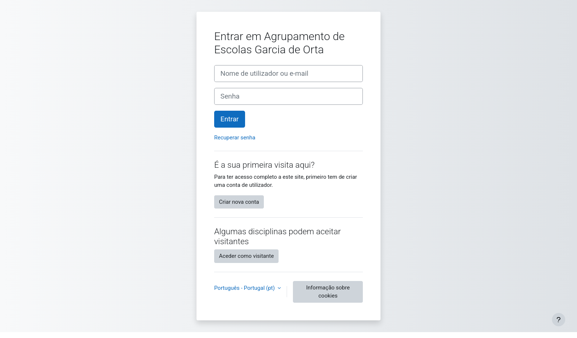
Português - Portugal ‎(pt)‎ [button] (245, 288)
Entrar (229, 119)
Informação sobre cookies (328, 291)
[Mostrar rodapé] (558, 319)
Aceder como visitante (246, 256)
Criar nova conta (239, 202)
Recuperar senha (234, 137)
